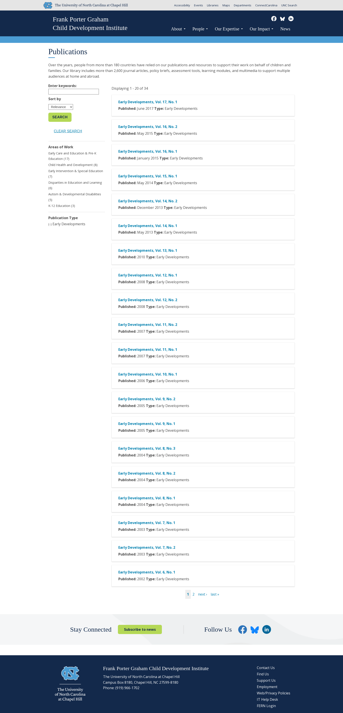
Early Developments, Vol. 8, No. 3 (146, 448)
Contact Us (266, 667)
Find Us (263, 674)
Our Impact (261, 28)
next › (202, 594)
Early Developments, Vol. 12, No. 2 (147, 299)
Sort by (54, 98)
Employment (267, 686)
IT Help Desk (267, 699)
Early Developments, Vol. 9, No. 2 (146, 399)
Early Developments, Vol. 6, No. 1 (146, 572)
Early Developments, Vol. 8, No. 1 (146, 498)
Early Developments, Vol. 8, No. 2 (146, 473)
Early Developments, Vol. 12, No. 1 (147, 275)
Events (198, 5)
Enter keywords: (62, 85)
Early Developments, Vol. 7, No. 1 (146, 522)
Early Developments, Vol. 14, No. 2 (147, 201)
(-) (50, 224)
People (200, 28)
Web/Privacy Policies (273, 693)
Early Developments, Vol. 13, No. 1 (147, 250)
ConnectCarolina (266, 5)
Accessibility (182, 5)
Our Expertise (229, 28)
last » (215, 594)
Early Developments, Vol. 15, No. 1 (147, 176)
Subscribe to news (140, 629)
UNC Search (289, 5)
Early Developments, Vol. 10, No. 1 (147, 374)
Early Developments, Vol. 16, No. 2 (147, 126)
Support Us (266, 680)
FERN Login (266, 705)
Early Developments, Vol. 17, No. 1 (147, 102)
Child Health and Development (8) (73, 165)
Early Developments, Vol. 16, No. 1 (147, 151)
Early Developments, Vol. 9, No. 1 (146, 423)
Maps (226, 5)
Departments (242, 5)
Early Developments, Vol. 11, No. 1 (147, 349)
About (178, 28)
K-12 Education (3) (61, 206)
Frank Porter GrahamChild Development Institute (90, 23)
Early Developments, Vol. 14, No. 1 (147, 225)
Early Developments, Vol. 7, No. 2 (146, 547)
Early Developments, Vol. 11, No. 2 (147, 324)
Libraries (213, 5)
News (285, 28)
